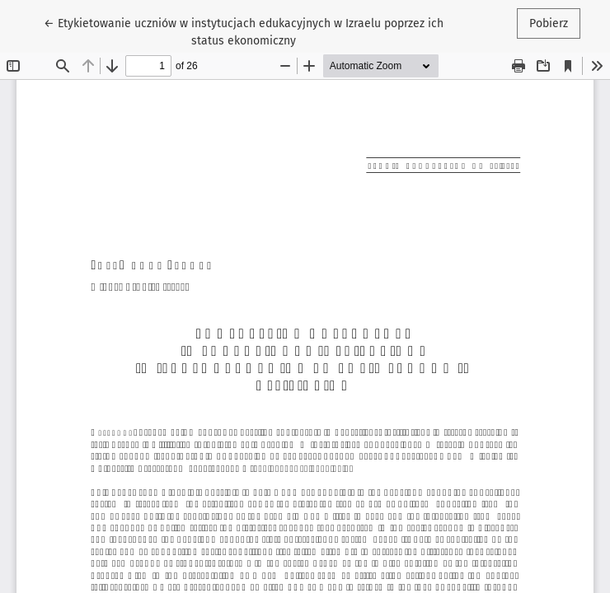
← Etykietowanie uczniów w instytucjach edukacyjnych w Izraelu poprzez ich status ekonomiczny (243, 31)
